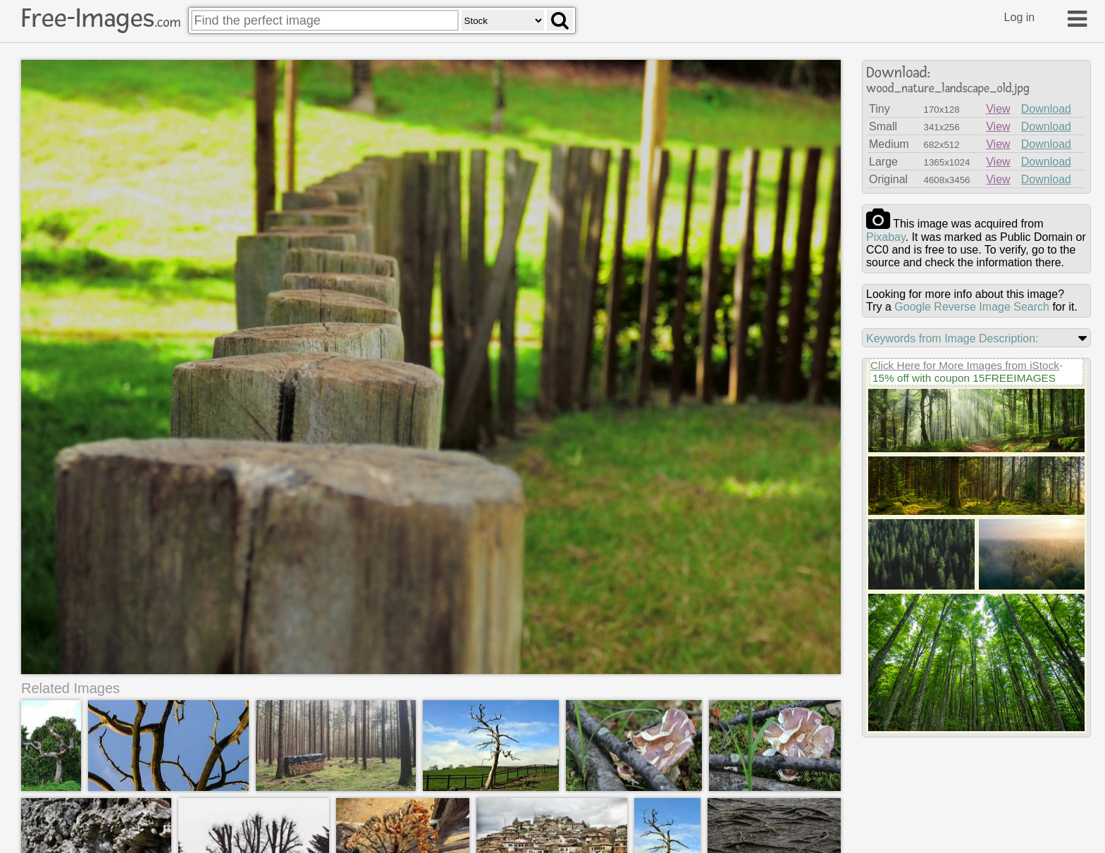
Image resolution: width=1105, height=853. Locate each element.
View (998, 109)
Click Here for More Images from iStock (964, 365)
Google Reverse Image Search (971, 307)
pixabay (886, 237)
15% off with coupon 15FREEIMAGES (964, 378)
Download (1046, 109)
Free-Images (100, 18)
